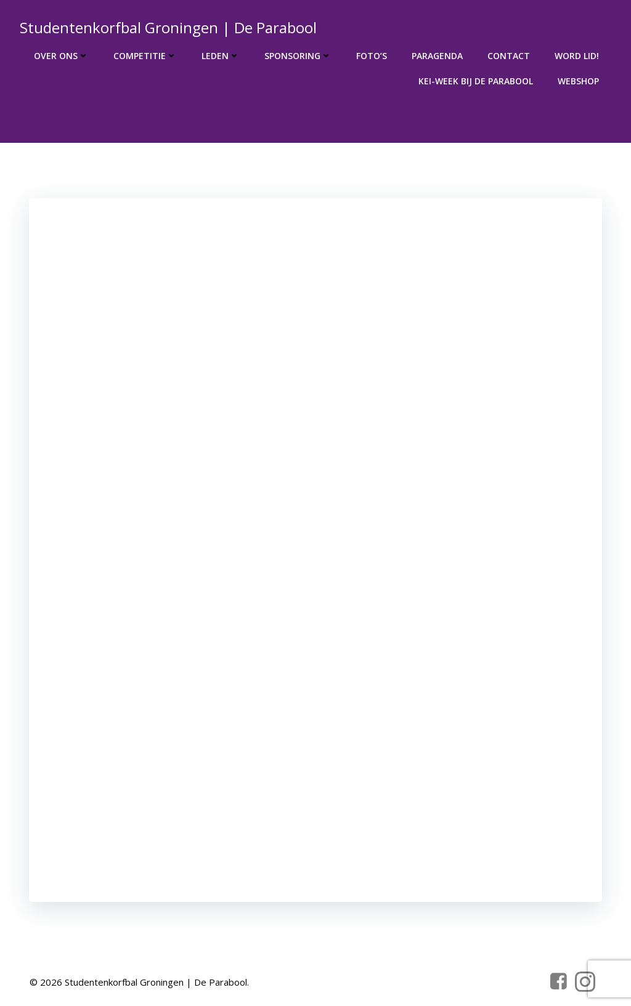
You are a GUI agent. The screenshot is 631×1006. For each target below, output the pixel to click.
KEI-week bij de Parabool (475, 81)
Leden (221, 56)
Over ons (61, 56)
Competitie (145, 56)
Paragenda (437, 56)
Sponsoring (298, 56)
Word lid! (577, 56)
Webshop (578, 81)
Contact (508, 56)
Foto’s (371, 56)
